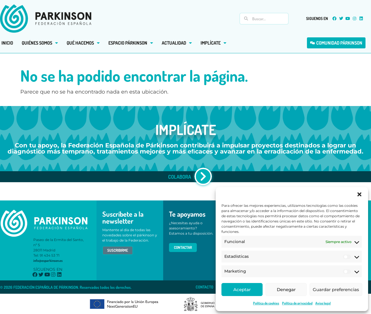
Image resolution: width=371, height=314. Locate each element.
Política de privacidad (297, 303)
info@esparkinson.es (48, 260)
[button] (359, 194)
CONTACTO (204, 286)
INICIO (7, 43)
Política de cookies (266, 303)
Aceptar (242, 289)
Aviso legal (323, 303)
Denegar (286, 289)
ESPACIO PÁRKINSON (130, 43)
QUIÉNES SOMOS (40, 43)
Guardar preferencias (336, 289)
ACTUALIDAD (177, 43)
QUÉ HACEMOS (83, 43)
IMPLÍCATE (213, 43)
